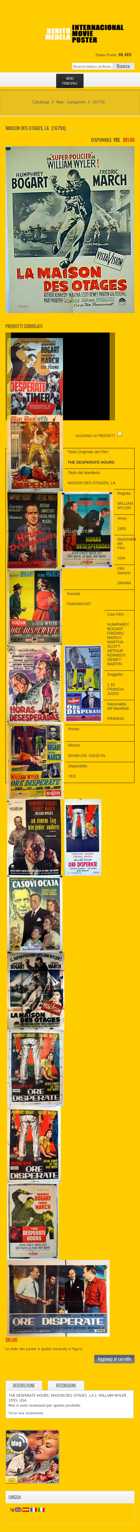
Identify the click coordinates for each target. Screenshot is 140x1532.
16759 (98, 102)
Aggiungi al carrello (114, 1359)
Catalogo (41, 102)
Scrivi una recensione (25, 1412)
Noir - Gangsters (71, 102)
